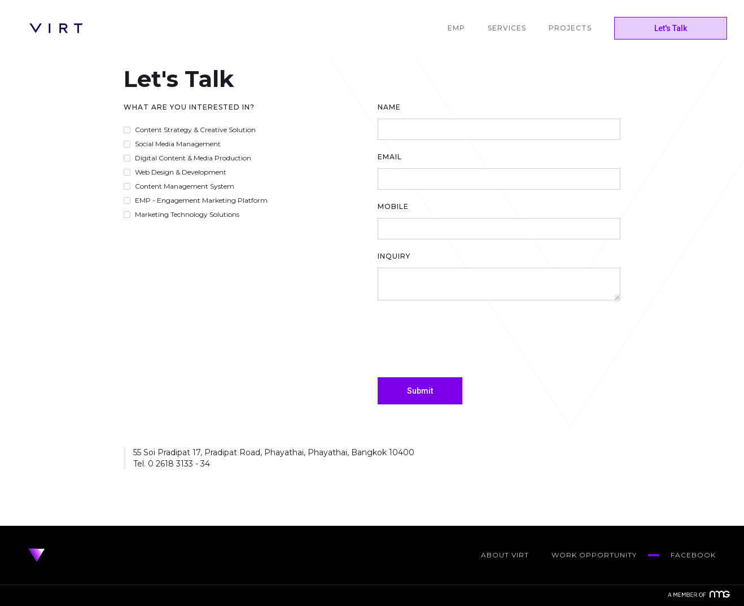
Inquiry (394, 256)
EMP (456, 28)
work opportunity (594, 555)
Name (389, 107)
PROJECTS (570, 28)
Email (390, 156)
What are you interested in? (189, 107)
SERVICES (507, 28)
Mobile (393, 206)
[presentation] (463, 339)
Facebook (693, 555)
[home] (56, 28)
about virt (505, 555)
